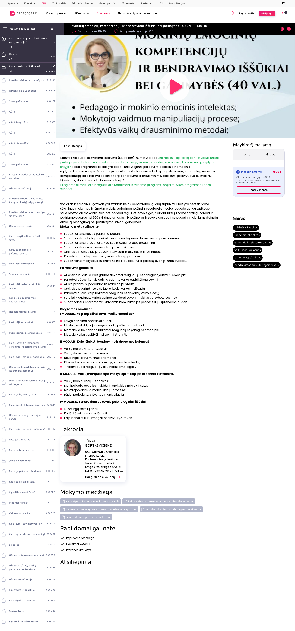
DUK (44, 3)
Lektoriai (146, 3)
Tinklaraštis (59, 3)
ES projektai (128, 3)
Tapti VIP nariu (258, 190)
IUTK (160, 3)
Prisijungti (267, 13)
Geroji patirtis (107, 3)
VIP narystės (81, 13)
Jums (246, 154)
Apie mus (13, 3)
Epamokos (103, 13)
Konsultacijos (177, 3)
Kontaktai (30, 3)
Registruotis (246, 13)
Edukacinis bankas (82, 3)
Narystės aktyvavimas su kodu (137, 13)
